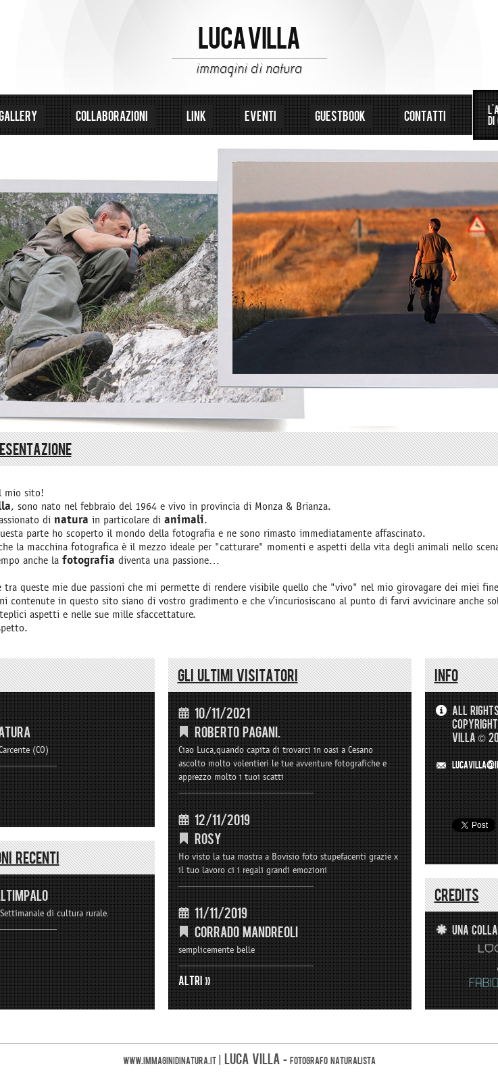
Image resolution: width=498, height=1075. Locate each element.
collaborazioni (113, 116)
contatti (425, 116)
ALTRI (190, 981)
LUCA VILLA (249, 39)
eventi (262, 116)
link (197, 116)
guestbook (341, 116)
